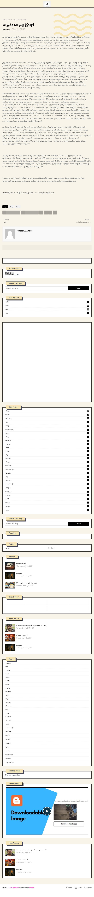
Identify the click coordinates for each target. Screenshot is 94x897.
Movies (47, 444)
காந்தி (47, 503)
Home (4, 19)
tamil (9, 19)
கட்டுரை (47, 418)
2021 (47, 309)
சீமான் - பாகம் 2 (22, 635)
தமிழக (47, 488)
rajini (47, 433)
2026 (47, 302)
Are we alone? (21, 563)
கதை (47, 415)
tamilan (47, 462)
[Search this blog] (36, 288)
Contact (88, 888)
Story (11, 207)
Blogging (31, 887)
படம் (47, 510)
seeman (47, 480)
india (47, 447)
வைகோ (47, 492)
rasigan (47, 458)
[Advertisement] (23, 362)
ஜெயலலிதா (47, 469)
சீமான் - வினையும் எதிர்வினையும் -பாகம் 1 (31, 625)
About (78, 888)
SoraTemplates (14, 887)
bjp (47, 477)
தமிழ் (47, 426)
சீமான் (47, 506)
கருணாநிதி (47, 484)
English (47, 495)
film (47, 437)
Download (51, 548)
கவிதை (47, 466)
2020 (47, 313)
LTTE (47, 499)
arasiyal (47, 473)
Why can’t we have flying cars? (26, 583)
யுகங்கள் (19, 573)
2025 (47, 306)
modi (47, 451)
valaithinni (6, 29)
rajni (47, 455)
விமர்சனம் (47, 430)
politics (47, 440)
